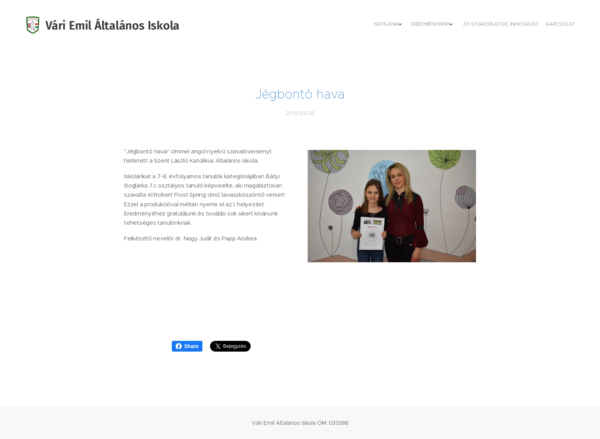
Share (187, 346)
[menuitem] (545, 25)
